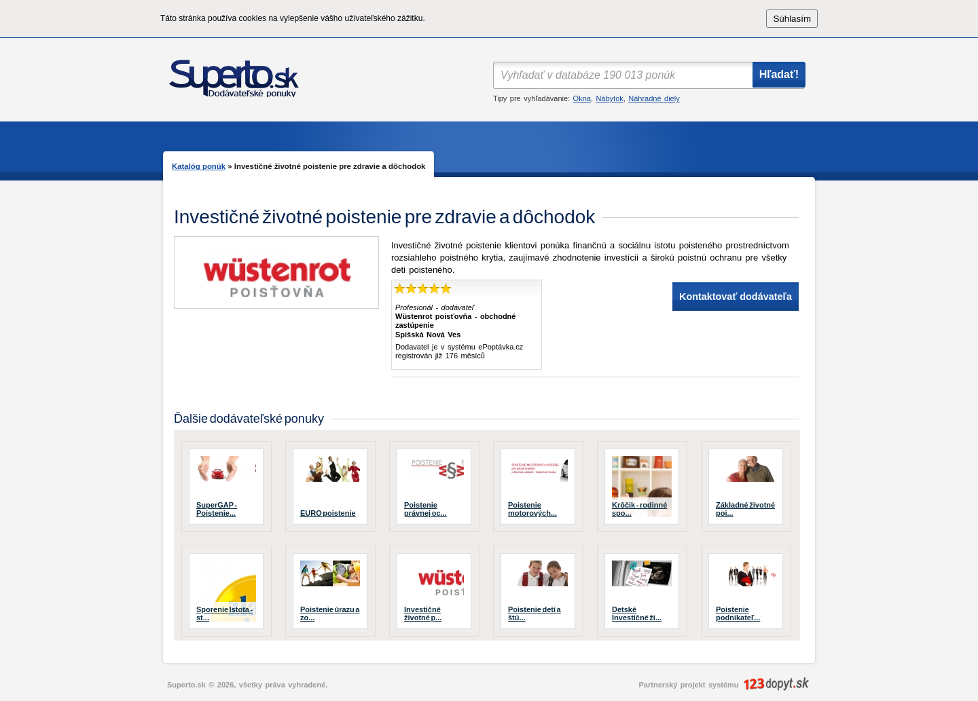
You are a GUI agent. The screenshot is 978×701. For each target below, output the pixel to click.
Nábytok (609, 98)
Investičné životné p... (422, 613)
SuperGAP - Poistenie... (216, 509)
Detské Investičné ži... (637, 613)
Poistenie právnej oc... (425, 509)
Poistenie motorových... (532, 509)
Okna (582, 98)
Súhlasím (792, 19)
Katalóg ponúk (198, 166)
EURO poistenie (328, 513)
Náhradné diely (653, 98)
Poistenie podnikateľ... (738, 613)
